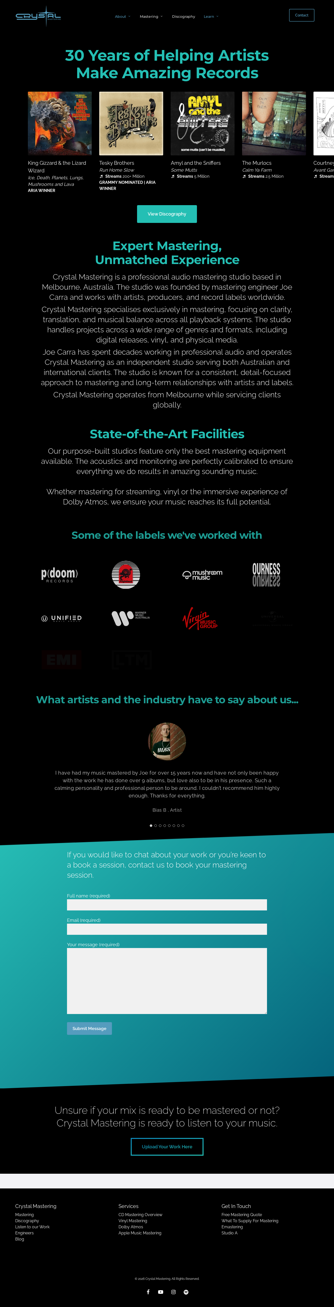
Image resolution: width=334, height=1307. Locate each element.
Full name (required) (167, 901)
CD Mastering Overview (140, 1214)
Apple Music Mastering (140, 1233)
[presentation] (105, 1051)
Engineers (24, 1233)
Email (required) (167, 926)
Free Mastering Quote (242, 1214)
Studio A (230, 1233)
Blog (19, 1239)
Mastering (24, 1214)
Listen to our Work (32, 1226)
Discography (27, 1220)
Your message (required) (167, 978)
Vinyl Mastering (133, 1220)
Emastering (232, 1226)
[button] (167, 214)
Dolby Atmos (131, 1226)
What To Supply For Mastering (250, 1220)
